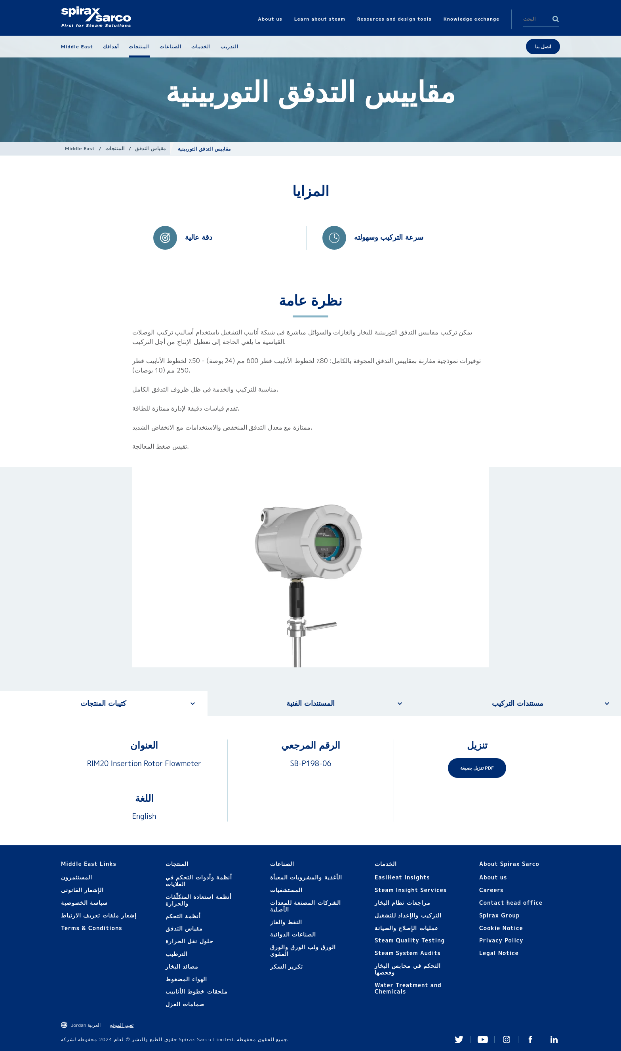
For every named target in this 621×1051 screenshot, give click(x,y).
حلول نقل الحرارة (189, 941)
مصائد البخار (182, 966)
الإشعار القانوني (82, 890)
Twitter (459, 1039)
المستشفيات (286, 890)
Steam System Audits (408, 953)
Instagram (506, 1039)
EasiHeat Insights (402, 877)
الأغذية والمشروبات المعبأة (306, 877)
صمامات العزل (185, 1004)
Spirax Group (499, 915)
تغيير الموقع (121, 1025)
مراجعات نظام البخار (403, 902)
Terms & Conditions (91, 928)
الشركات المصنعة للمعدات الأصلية (305, 906)
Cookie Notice (501, 928)
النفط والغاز (286, 922)
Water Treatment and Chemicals (408, 988)
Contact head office (511, 902)
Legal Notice (499, 953)
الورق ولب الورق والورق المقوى (303, 950)
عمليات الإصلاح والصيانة (406, 928)
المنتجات (115, 148)
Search (555, 19)
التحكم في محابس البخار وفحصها (408, 969)
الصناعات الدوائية (293, 934)
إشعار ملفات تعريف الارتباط (99, 915)
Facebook (530, 1039)
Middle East (80, 148)
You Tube (483, 1039)
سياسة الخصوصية (84, 902)
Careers (491, 890)
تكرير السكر (286, 966)
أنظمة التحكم (183, 916)
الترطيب (177, 953)
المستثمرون (76, 877)
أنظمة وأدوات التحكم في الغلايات (199, 880)
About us (493, 877)
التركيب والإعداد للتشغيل (408, 915)
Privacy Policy (501, 940)
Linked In (554, 1039)
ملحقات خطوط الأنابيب (197, 991)
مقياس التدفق (150, 148)
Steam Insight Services (411, 890)
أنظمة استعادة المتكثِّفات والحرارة (199, 900)
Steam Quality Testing (410, 940)
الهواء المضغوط (186, 979)
